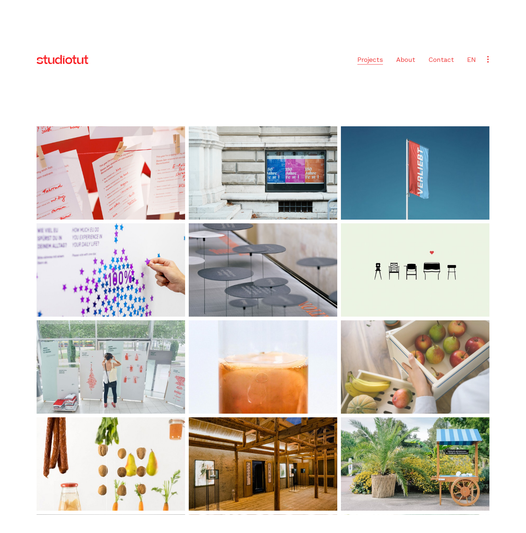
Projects (370, 59)
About (405, 59)
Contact (441, 59)
